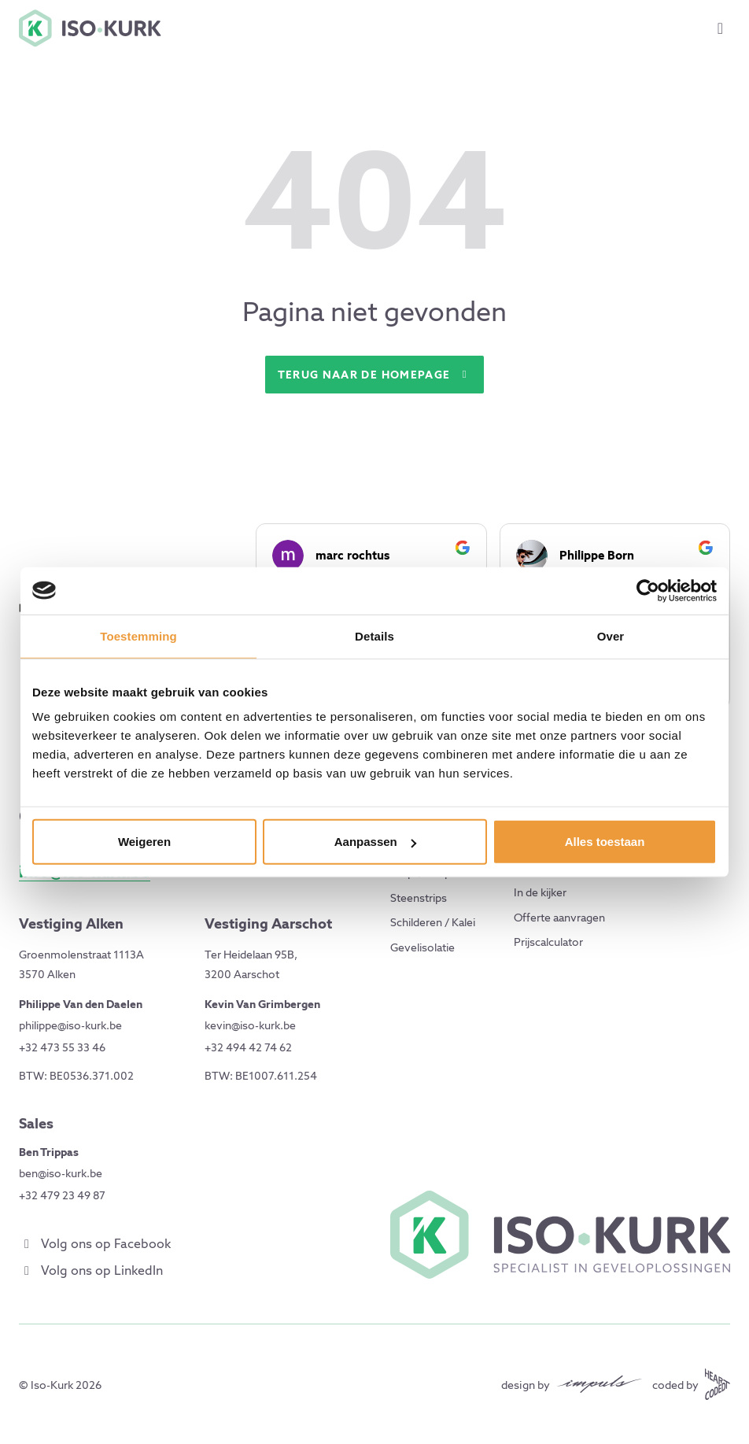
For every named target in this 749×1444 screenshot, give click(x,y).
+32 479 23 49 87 (62, 1195)
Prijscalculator (548, 942)
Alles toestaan (605, 841)
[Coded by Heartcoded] (691, 1384)
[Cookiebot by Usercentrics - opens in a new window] (648, 590)
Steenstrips (418, 898)
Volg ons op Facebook (95, 1243)
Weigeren (144, 841)
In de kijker (540, 892)
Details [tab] (374, 635)
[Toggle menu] (720, 28)
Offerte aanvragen (559, 917)
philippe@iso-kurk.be (70, 1025)
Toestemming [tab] (138, 635)
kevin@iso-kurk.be (250, 1025)
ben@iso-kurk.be (60, 1173)
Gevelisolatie (422, 947)
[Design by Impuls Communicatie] (572, 1384)
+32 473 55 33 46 (62, 1047)
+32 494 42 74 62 (248, 1047)
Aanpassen (375, 841)
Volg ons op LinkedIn (91, 1270)
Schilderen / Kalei (432, 922)
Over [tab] (611, 635)
